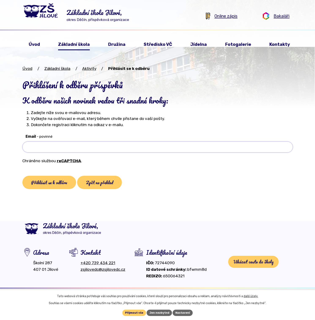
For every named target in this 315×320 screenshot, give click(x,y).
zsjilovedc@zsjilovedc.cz (102, 274)
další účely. (251, 295)
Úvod (27, 68)
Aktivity (89, 68)
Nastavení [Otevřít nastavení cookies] (184, 312)
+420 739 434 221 (97, 268)
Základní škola (57, 68)
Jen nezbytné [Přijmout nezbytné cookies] (159, 312)
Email (39, 136)
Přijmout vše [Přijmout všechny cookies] (132, 312)
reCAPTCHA (69, 160)
